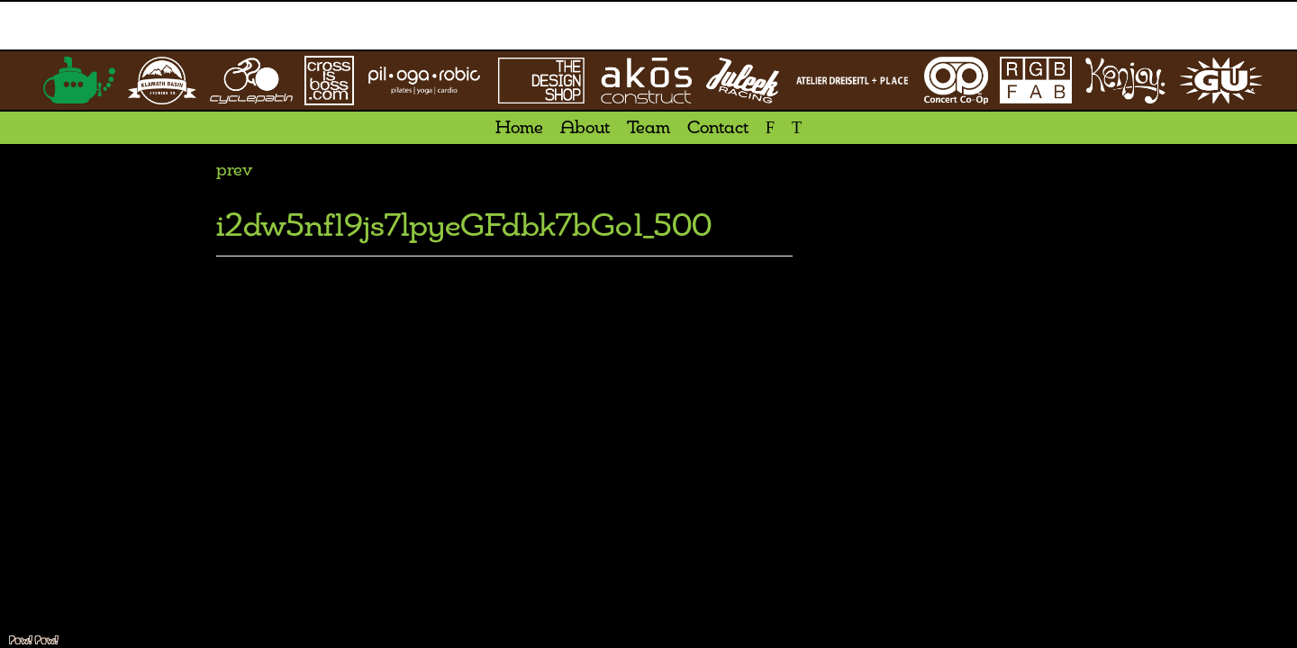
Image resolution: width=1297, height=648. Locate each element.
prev (234, 171)
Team (648, 129)
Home (519, 129)
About (585, 129)
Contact (717, 129)
